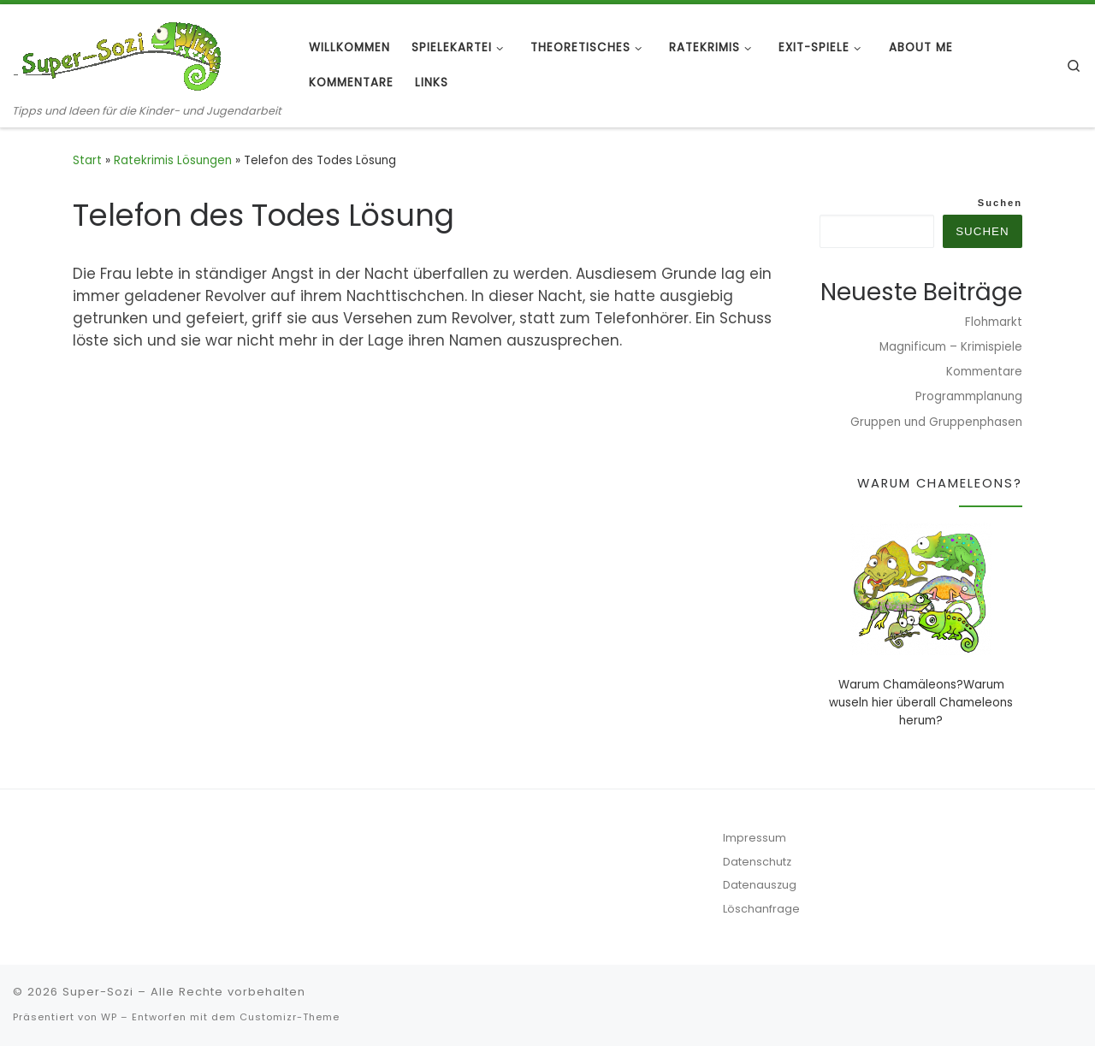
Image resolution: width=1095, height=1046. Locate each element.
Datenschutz (757, 861)
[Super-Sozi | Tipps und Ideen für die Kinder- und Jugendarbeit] (120, 53)
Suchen (1000, 203)
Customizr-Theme (290, 1017)
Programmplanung (968, 396)
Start (87, 160)
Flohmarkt (993, 322)
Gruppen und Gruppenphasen (936, 422)
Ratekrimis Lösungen (173, 160)
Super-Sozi (97, 992)
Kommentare (984, 371)
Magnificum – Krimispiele (950, 347)
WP (109, 1017)
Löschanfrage (761, 908)
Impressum (754, 837)
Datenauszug (759, 885)
